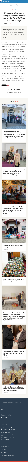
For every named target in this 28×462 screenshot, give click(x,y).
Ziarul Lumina (4, 452)
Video (2, 406)
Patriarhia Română (5, 446)
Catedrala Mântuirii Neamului (7, 455)
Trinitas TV (3, 451)
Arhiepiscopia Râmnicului (11, 402)
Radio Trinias (3, 449)
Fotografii (3, 405)
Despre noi (3, 408)
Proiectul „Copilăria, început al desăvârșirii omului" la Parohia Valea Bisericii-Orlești (15, 5)
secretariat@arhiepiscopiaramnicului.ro (11, 435)
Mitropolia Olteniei (5, 448)
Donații (2, 409)
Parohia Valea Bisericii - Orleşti (14, 92)
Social (9, 24)
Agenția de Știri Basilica (6, 454)
